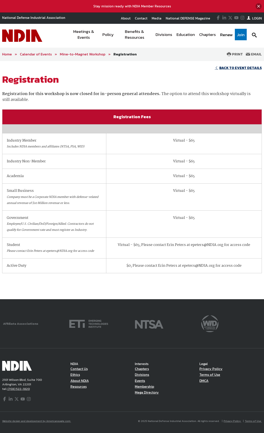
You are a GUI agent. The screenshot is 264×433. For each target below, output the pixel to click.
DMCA (203, 380)
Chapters (142, 368)
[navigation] (157, 36)
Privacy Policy (211, 368)
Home (7, 54)
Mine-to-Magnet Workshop (82, 54)
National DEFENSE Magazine (188, 18)
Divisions (142, 374)
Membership (144, 386)
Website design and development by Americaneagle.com (36, 421)
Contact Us (79, 368)
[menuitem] (83, 36)
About (125, 18)
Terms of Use (209, 374)
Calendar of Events (36, 54)
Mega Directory (147, 392)
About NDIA (79, 380)
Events (140, 380)
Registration (125, 54)
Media (156, 18)
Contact (141, 18)
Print (235, 54)
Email (254, 54)
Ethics (75, 374)
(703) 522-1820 (18, 388)
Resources (78, 386)
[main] (132, 180)
